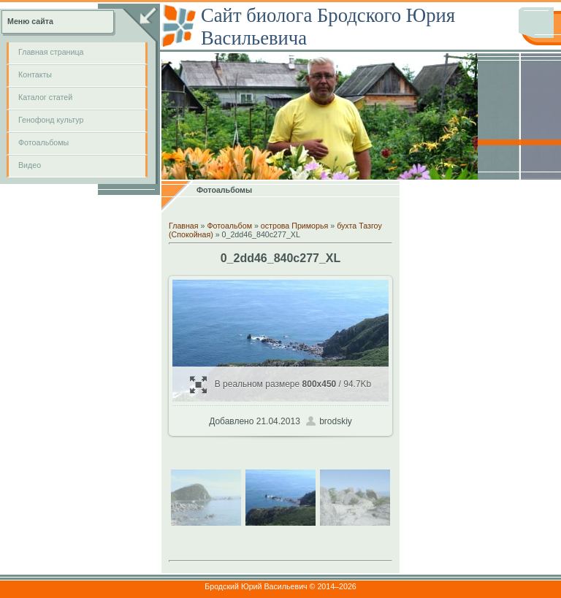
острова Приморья (294, 225)
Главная (184, 225)
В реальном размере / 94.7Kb (281, 384)
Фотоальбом (229, 225)
